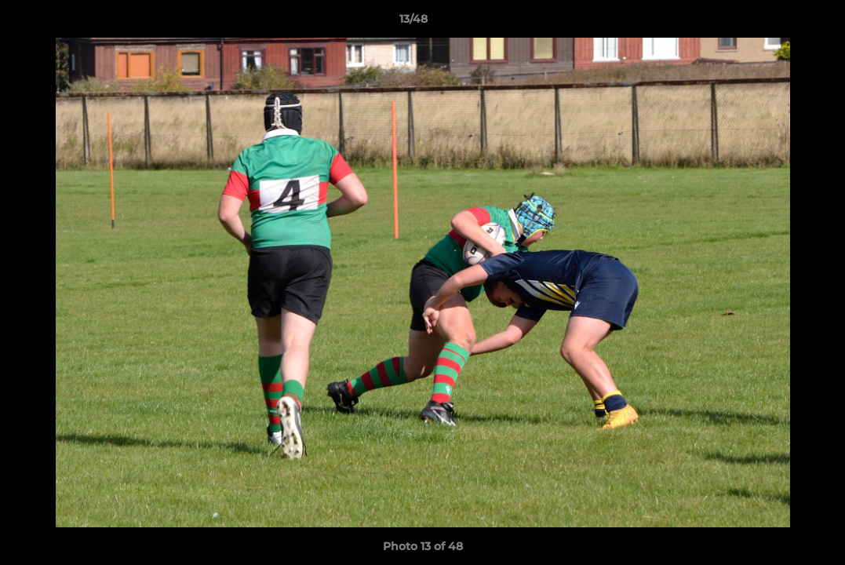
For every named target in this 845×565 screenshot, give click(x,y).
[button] (779, 23)
